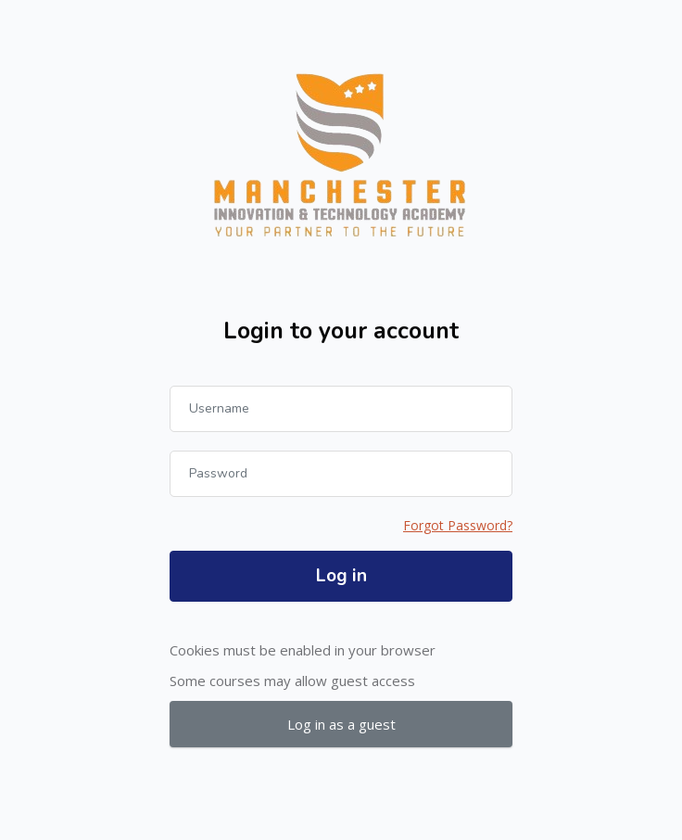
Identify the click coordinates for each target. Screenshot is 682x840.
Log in (341, 576)
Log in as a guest (341, 724)
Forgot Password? (457, 525)
